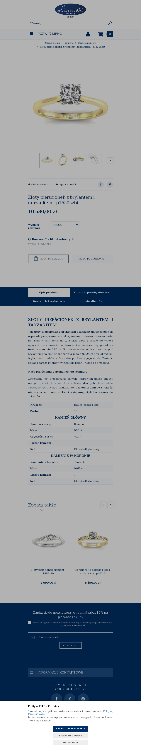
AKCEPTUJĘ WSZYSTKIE (70, 728)
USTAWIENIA (70, 742)
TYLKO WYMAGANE (70, 735)
